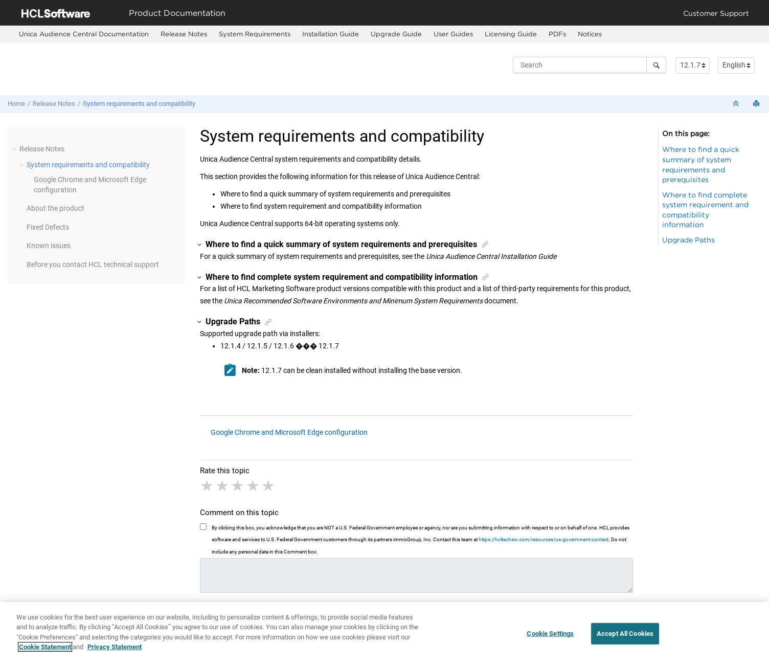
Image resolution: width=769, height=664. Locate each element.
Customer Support (716, 13)
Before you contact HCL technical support (93, 264)
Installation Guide (330, 33)
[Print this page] (757, 104)
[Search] (656, 65)
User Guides (453, 33)
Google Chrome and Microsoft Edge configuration (289, 432)
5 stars (269, 486)
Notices (590, 33)
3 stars (238, 486)
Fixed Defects (48, 227)
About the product (55, 208)
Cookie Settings (550, 633)
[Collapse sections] (736, 104)
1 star (207, 486)
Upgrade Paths (688, 240)
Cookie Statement (45, 647)
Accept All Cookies (625, 633)
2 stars (223, 486)
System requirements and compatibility (139, 103)
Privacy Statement (114, 647)
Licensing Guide (511, 33)
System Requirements (254, 33)
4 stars (253, 486)
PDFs (557, 33)
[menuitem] (83, 34)
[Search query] (589, 65)
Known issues (49, 245)
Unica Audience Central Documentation (84, 33)
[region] (384, 633)
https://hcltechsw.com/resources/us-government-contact (543, 539)
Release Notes (184, 33)
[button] (15, 148)
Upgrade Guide (396, 33)
